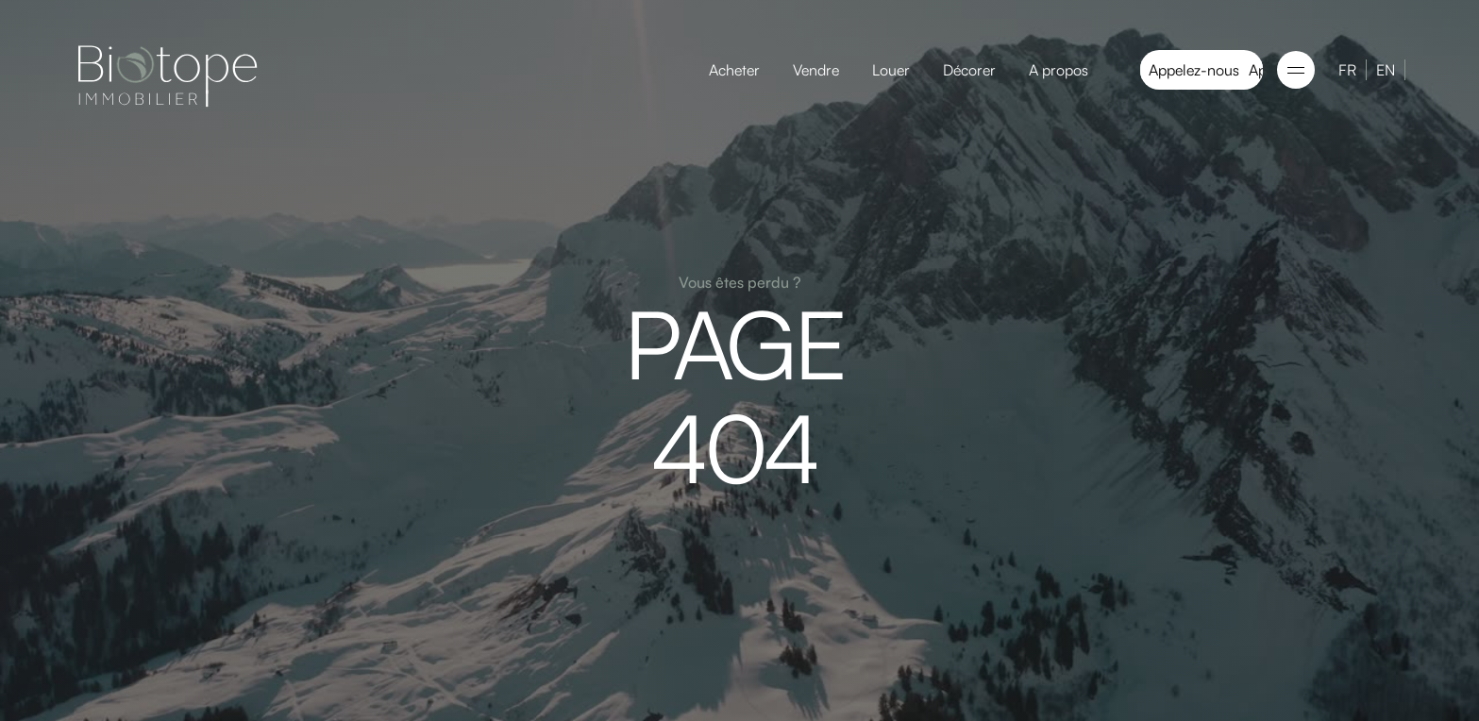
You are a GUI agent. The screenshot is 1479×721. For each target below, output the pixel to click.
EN (1385, 69)
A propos (1058, 69)
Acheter (734, 69)
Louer (891, 69)
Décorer (969, 69)
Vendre (816, 69)
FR (1347, 69)
